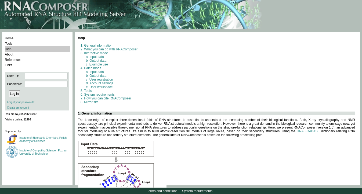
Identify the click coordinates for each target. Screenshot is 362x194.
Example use (98, 64)
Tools (8, 44)
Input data (96, 57)
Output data (97, 61)
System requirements (99, 94)
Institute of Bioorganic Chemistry (38, 137)
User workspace (101, 87)
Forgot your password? (20, 102)
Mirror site (91, 102)
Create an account (18, 107)
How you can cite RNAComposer (107, 98)
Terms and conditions (162, 191)
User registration (101, 79)
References (13, 60)
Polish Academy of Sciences (43, 139)
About (9, 54)
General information (98, 45)
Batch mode (92, 68)
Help (8, 49)
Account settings (101, 83)
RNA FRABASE (308, 131)
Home (9, 38)
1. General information (95, 113)
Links (8, 65)
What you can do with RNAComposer (110, 49)
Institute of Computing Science (37, 150)
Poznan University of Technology (43, 152)
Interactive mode (96, 53)
